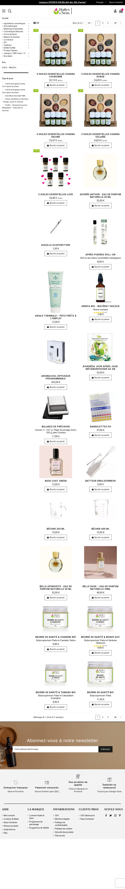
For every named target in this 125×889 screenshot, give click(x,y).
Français (101, 2)
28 (115, 23)
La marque (8, 40)
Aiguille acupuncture (55, 245)
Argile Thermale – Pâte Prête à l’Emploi (55, 317)
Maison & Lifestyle (12, 37)
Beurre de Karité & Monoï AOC (100, 637)
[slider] (3, 72)
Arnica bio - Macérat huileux (100, 306)
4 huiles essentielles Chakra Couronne (56, 75)
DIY (5, 42)
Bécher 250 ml (56, 529)
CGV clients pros (88, 815)
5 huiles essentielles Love (55, 194)
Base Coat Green (56, 481)
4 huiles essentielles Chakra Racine (56, 135)
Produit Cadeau (10, 50)
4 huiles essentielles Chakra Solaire (100, 135)
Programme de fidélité (39, 828)
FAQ (5, 833)
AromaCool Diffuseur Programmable (55, 377)
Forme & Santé (10, 34)
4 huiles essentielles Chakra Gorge (100, 75)
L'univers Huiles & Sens (36, 816)
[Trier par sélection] (78, 23)
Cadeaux (8, 45)
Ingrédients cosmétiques (14, 23)
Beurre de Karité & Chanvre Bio (55, 637)
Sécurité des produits (64, 832)
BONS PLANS (9, 48)
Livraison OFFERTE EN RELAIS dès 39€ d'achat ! (62, 2)
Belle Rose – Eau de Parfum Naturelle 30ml (100, 587)
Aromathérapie (10, 26)
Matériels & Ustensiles (13, 29)
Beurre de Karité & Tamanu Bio (56, 692)
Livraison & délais (11, 819)
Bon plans (8, 56)
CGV (57, 815)
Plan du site (60, 835)
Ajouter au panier (56, 85)
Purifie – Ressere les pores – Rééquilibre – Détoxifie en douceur (15, 108)
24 (90, 23)
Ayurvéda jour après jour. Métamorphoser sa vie (100, 367)
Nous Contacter (116, 2)
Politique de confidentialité (61, 823)
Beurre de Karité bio (100, 692)
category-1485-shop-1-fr (15, 53)
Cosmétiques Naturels (13, 31)
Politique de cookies (63, 829)
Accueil (5, 18)
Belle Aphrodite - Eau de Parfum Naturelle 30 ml (56, 587)
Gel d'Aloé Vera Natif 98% (15, 96)
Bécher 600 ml (100, 529)
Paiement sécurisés (47, 787)
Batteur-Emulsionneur (100, 481)
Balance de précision (56, 426)
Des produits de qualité (78, 783)
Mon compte (9, 815)
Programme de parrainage (36, 823)
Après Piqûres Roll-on (100, 254)
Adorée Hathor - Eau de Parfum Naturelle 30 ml (100, 195)
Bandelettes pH (100, 426)
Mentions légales (62, 819)
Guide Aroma (9, 829)
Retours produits (11, 826)
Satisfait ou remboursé (109, 786)
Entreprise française (16, 787)
